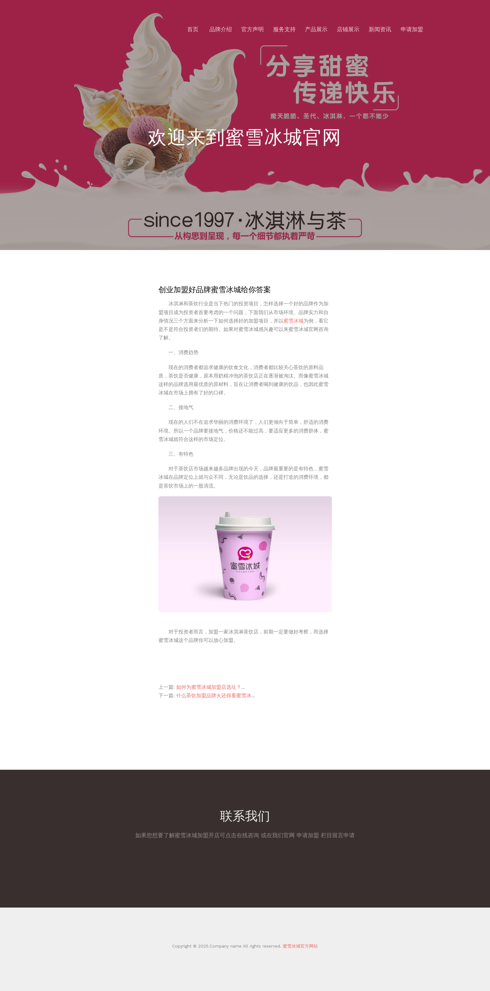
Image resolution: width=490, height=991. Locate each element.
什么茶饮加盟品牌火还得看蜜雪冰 (213, 695)
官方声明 (252, 29)
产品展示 (316, 29)
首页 (192, 29)
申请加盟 (412, 29)
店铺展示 (348, 29)
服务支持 (284, 29)
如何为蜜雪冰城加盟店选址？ (208, 687)
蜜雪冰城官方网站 (299, 945)
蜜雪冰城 (293, 321)
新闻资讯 (380, 29)
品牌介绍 (220, 29)
